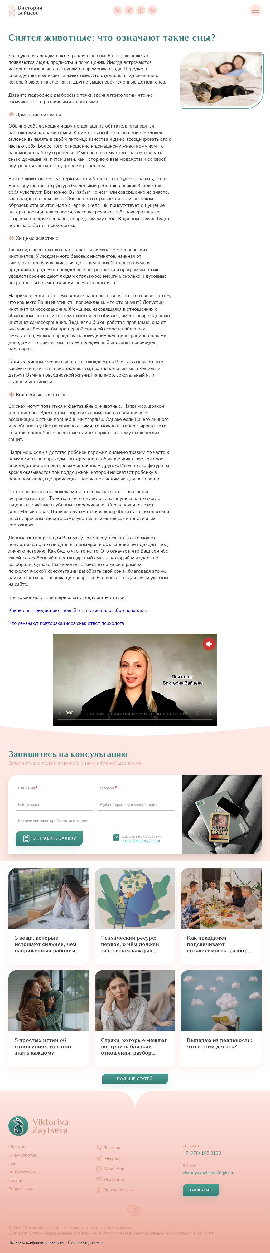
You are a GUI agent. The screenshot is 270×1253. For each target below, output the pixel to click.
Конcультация (21, 1172)
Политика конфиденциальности (36, 1242)
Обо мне (16, 1146)
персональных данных (141, 840)
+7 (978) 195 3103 (202, 1153)
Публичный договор (85, 1242)
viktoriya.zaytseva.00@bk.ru (208, 1172)
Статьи (15, 1180)
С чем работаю (22, 1155)
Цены (14, 1163)
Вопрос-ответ (21, 1189)
